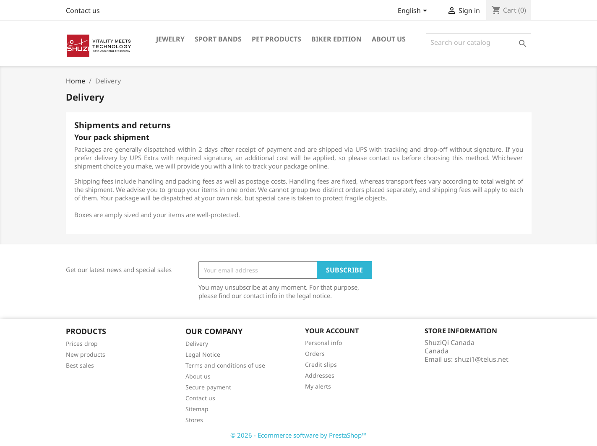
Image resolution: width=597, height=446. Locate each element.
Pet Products (276, 39)
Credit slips (321, 364)
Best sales (80, 365)
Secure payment (208, 387)
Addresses (319, 375)
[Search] (478, 42)
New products (85, 354)
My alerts (318, 386)
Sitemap (197, 409)
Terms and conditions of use (225, 365)
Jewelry (170, 39)
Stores (194, 420)
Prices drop (82, 343)
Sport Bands (218, 39)
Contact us (83, 10)
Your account (332, 330)
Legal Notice (202, 354)
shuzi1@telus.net (481, 359)
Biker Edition (336, 39)
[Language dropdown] (414, 11)
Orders (315, 354)
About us (389, 39)
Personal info (323, 343)
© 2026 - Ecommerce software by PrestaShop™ (298, 435)
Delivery (196, 343)
